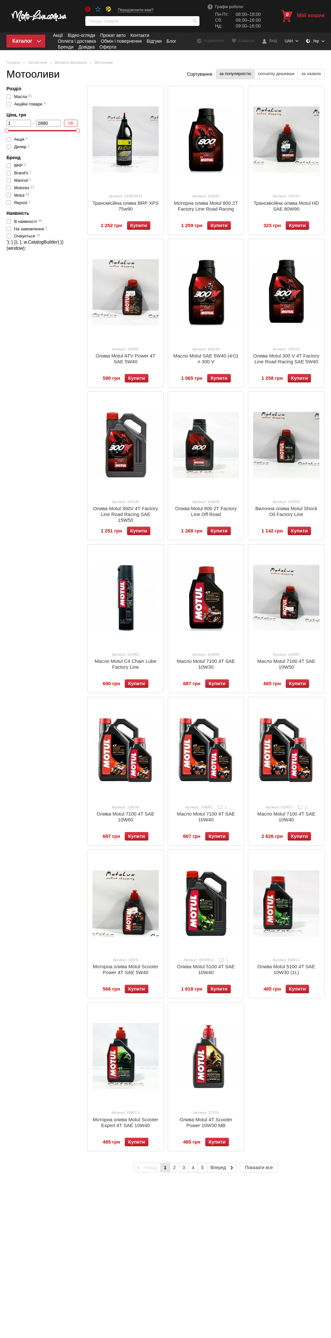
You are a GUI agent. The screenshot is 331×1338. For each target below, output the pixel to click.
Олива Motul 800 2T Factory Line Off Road (206, 511)
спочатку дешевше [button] (276, 73)
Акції (58, 35)
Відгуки (154, 41)
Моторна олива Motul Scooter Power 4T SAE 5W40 (125, 969)
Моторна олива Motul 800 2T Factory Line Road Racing (206, 206)
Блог (171, 41)
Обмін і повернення (121, 41)
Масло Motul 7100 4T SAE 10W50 (286, 664)
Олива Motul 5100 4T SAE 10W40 (206, 969)
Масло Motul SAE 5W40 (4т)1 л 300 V (206, 358)
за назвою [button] (311, 73)
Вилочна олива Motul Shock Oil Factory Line (286, 511)
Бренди (65, 46)
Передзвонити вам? (136, 10)
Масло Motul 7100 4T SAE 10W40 (206, 816)
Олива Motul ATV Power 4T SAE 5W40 (125, 358)
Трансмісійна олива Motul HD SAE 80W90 (286, 206)
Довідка (86, 46)
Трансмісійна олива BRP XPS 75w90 (125, 206)
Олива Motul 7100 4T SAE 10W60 (126, 816)
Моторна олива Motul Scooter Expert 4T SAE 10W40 (125, 1122)
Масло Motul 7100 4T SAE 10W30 (206, 664)
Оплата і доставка (77, 41)
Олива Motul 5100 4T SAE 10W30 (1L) (286, 969)
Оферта (108, 46)
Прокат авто (113, 35)
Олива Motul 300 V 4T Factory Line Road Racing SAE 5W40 (286, 358)
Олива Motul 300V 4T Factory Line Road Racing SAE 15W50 (125, 514)
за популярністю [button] (235, 73)
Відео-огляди (81, 35)
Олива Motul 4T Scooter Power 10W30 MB (206, 1122)
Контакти (139, 35)
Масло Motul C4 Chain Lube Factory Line (125, 664)
